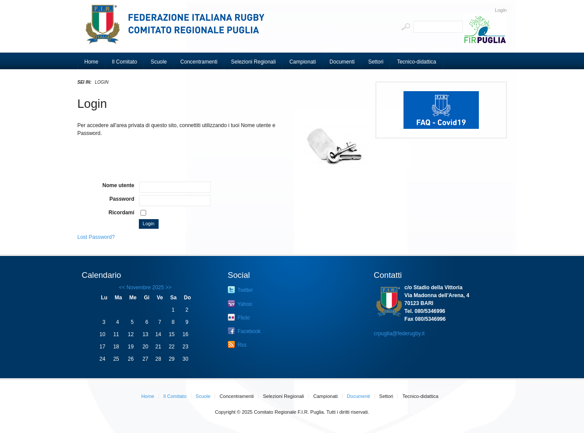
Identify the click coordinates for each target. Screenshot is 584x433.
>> (167, 287)
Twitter (240, 289)
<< (122, 287)
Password (122, 199)
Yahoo (240, 303)
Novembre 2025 (145, 287)
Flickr (239, 317)
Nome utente (118, 185)
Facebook (244, 330)
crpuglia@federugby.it (399, 333)
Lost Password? (96, 237)
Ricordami (121, 212)
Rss (237, 344)
